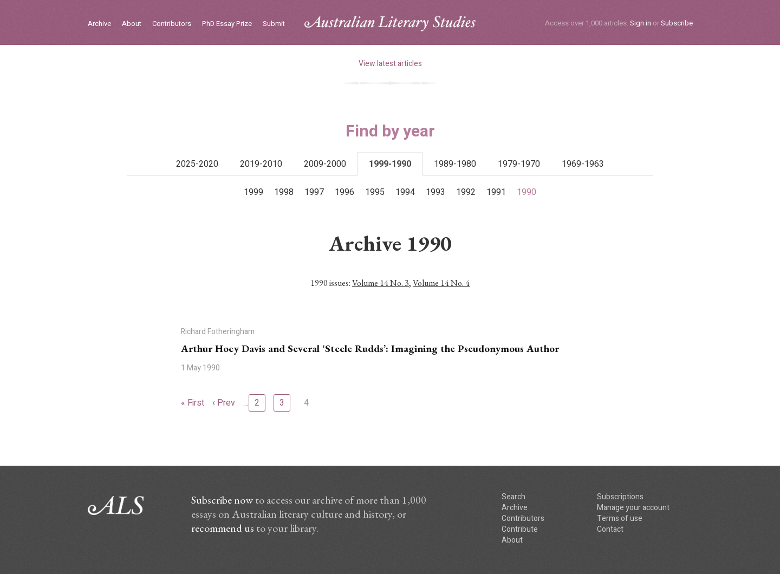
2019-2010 (261, 164)
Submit (274, 24)
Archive (99, 24)
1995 (375, 192)
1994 (405, 192)
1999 (253, 192)
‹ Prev (223, 402)
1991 (496, 192)
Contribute (520, 529)
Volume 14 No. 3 (380, 283)
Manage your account (633, 507)
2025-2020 (197, 164)
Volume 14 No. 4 (441, 283)
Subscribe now (222, 500)
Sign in (640, 23)
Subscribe (677, 23)
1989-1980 (455, 164)
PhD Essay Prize (227, 24)
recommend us (222, 528)
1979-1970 (519, 164)
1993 (435, 192)
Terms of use (619, 518)
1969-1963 (583, 164)
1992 (466, 192)
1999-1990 (390, 164)
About (131, 24)
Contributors (171, 24)
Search (513, 497)
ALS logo (390, 23)
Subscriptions (620, 497)
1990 (526, 192)
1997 (314, 192)
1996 (344, 192)
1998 (284, 192)
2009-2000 (325, 164)
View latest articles (390, 63)
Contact (610, 529)
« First (192, 402)
